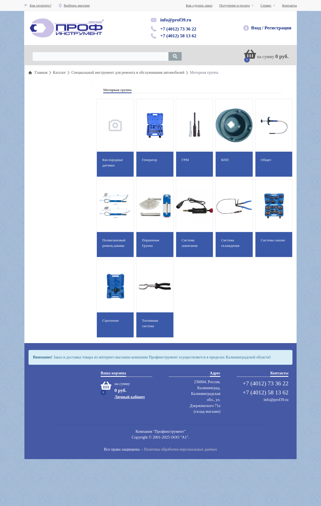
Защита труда (49, 254)
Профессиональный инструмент (63, 89)
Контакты (289, 5)
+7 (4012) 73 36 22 (178, 29)
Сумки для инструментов (58, 355)
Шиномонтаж (49, 224)
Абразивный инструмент (58, 298)
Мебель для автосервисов (58, 325)
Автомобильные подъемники (61, 232)
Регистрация (277, 27)
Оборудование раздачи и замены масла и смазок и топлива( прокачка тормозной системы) (63, 170)
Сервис (265, 5)
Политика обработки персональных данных (180, 496)
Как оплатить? (37, 5)
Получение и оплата (234, 5)
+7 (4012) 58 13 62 (178, 35)
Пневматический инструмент (61, 130)
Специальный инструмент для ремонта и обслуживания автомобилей (62, 103)
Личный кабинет (129, 443)
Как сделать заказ (199, 5)
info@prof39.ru (175, 19)
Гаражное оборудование (57, 196)
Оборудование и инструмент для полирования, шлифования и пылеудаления (63, 210)
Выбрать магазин (74, 5)
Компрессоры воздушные (58, 307)
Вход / (257, 27)
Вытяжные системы (54, 276)
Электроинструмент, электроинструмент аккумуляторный (54, 369)
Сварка (44, 346)
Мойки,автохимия (52, 316)
